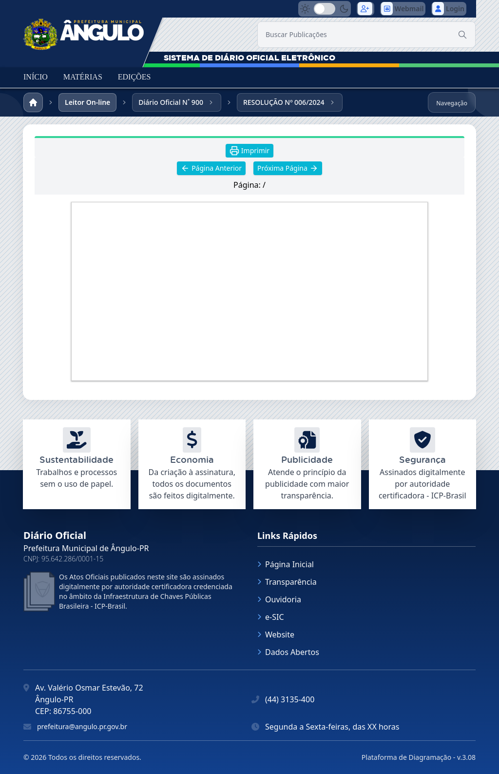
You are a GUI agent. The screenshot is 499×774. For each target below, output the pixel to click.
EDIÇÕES (134, 77)
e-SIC (270, 617)
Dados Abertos (288, 652)
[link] (84, 32)
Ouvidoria (279, 599)
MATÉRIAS (82, 77)
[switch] (324, 9)
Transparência (287, 581)
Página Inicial (285, 564)
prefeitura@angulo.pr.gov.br (82, 726)
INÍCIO (35, 77)
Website (275, 634)
